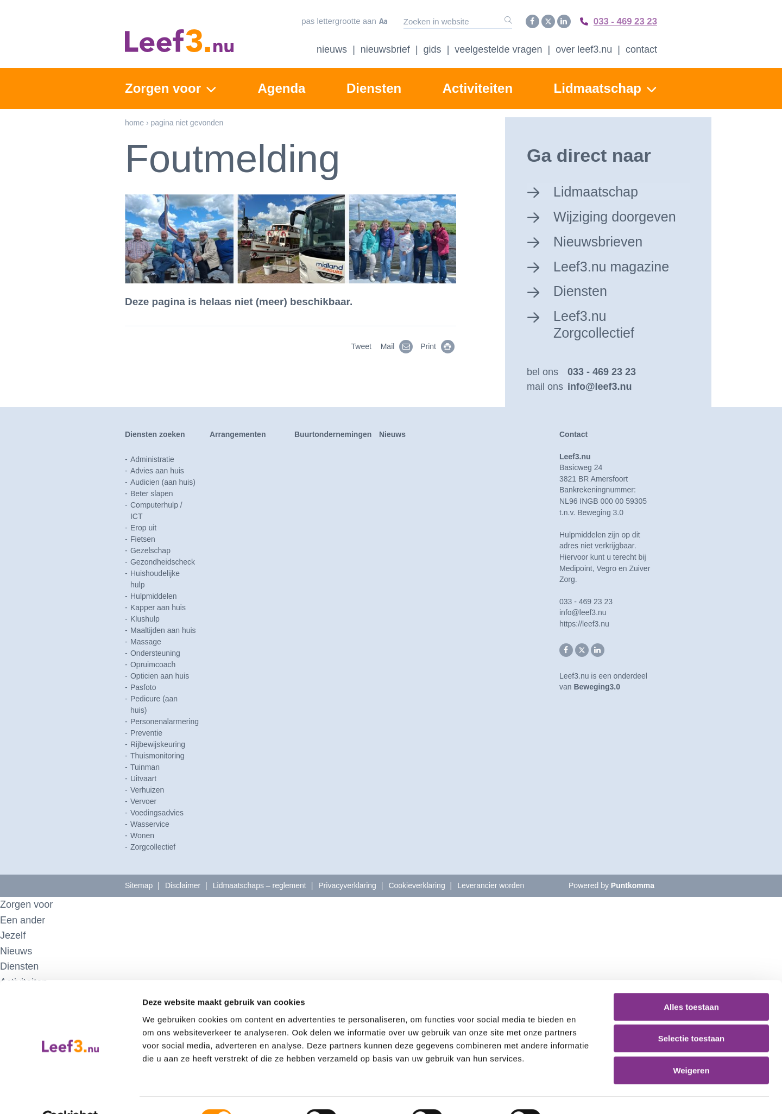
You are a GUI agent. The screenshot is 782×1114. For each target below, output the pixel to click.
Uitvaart (143, 779)
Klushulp (145, 619)
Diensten (373, 87)
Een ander (24, 920)
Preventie (146, 733)
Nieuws (332, 48)
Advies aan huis (157, 471)
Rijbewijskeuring (157, 744)
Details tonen (587, 1092)
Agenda (281, 87)
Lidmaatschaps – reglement (259, 886)
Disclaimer (182, 886)
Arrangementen (238, 435)
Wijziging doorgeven (617, 215)
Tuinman (145, 767)
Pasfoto (143, 687)
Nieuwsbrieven (600, 240)
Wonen (142, 836)
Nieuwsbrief (385, 48)
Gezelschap (150, 551)
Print (439, 345)
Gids (433, 48)
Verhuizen (147, 790)
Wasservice (149, 824)
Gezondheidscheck (162, 562)
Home (134, 121)
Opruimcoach (152, 665)
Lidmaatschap (597, 87)
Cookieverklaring (416, 886)
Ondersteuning (155, 653)
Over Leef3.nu (584, 48)
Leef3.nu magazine (614, 265)
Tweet (361, 345)
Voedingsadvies (157, 813)
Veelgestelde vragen (498, 48)
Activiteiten (478, 87)
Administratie (152, 459)
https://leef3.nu (584, 624)
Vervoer (143, 801)
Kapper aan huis (158, 608)
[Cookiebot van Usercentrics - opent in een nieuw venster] (70, 1093)
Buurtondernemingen (332, 435)
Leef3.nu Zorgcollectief (596, 323)
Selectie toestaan (691, 1013)
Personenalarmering (164, 722)
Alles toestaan (691, 981)
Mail (398, 345)
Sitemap (139, 886)
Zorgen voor (163, 87)
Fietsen (142, 539)
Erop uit (143, 528)
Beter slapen (151, 494)
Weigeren (691, 1044)
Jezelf (13, 935)
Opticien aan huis (159, 676)
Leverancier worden (490, 886)
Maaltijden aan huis (163, 630)
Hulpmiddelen (153, 596)
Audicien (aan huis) (162, 482)
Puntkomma (632, 886)
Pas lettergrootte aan (335, 21)
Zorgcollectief (152, 847)
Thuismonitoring (157, 756)
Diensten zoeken (155, 435)
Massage (145, 642)
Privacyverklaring (347, 886)
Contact (641, 48)
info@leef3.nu (599, 387)
